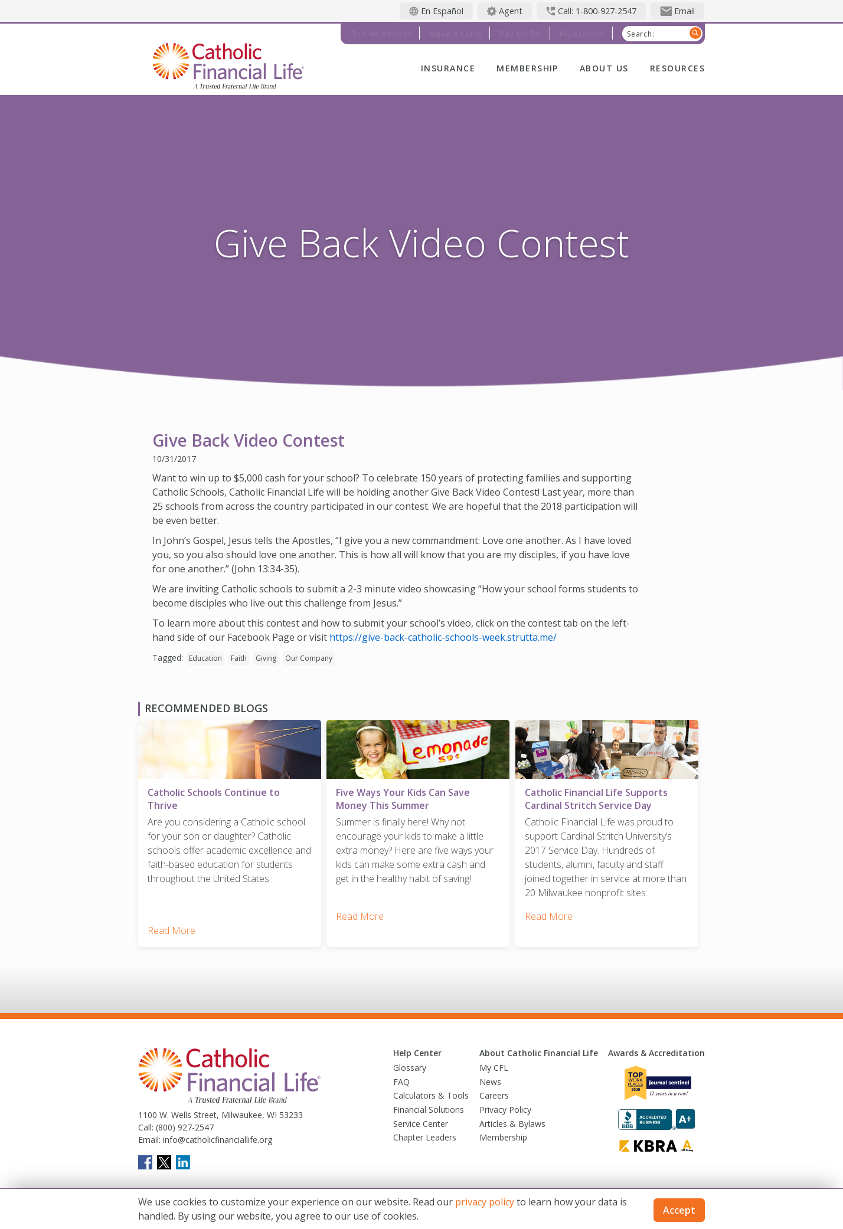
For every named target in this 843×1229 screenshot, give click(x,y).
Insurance (448, 68)
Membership (527, 68)
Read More (171, 926)
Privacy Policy (505, 1105)
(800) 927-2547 (183, 1123)
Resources (677, 68)
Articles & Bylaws (512, 1119)
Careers (494, 1091)
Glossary (409, 1064)
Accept (679, 1210)
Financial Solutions (428, 1105)
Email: (149, 1135)
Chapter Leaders (424, 1133)
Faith (239, 658)
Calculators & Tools (431, 1091)
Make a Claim (456, 33)
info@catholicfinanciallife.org (216, 1135)
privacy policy (484, 1201)
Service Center (420, 1119)
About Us (604, 68)
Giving (266, 658)
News (490, 1077)
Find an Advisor (381, 33)
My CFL (493, 1064)
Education (205, 658)
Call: (145, 1123)
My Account (582, 33)
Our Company (308, 658)
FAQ (401, 1077)
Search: (641, 34)
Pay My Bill (521, 33)
